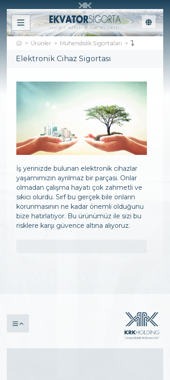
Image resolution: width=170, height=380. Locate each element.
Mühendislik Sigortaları (91, 43)
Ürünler (41, 43)
